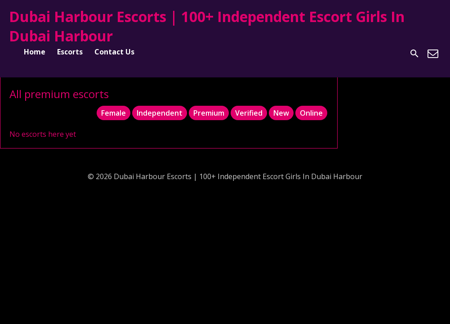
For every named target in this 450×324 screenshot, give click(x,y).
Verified (249, 113)
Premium (208, 113)
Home (34, 52)
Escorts (70, 52)
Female (113, 113)
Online (311, 113)
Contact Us (114, 52)
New (281, 113)
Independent (160, 113)
